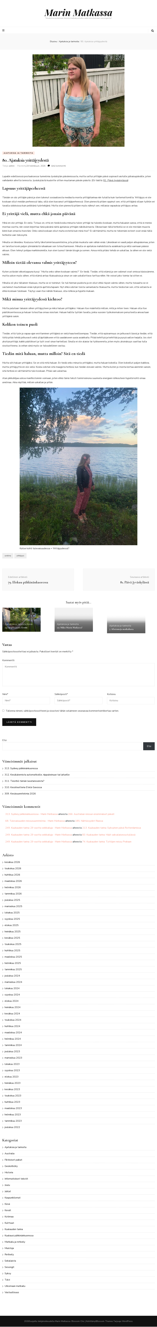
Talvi (7, 1280)
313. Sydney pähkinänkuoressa (21, 768)
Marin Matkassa (78, 12)
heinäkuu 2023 (13, 1083)
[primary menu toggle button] (3, 30)
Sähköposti (61, 694)
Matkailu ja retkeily (15, 1242)
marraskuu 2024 (13, 982)
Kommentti (8, 660)
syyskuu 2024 (12, 995)
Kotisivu (111, 694)
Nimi (5, 694)
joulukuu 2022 (12, 1127)
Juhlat (8, 1191)
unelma (8, 556)
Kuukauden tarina (14, 1229)
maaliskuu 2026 (13, 881)
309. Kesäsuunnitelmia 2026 (20, 794)
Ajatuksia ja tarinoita (18, 153)
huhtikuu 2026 (12, 875)
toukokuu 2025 (13, 944)
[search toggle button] (152, 31)
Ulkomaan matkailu (15, 1286)
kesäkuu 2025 (12, 938)
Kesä (29, 624)
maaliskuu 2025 (13, 957)
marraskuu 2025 (13, 906)
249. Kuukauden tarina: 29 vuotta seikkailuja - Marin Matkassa (38, 828)
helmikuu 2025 (13, 963)
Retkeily (9, 1255)
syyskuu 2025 (12, 919)
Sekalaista (10, 1261)
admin (12, 166)
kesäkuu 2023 (12, 1089)
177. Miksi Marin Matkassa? (69, 627)
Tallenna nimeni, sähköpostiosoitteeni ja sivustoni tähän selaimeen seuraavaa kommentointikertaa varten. (62, 711)
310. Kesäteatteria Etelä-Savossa (23, 787)
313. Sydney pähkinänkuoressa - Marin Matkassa (31, 814)
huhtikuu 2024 (12, 1026)
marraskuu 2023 (13, 1058)
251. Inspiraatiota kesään (16, 627)
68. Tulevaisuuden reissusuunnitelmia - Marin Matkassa (35, 821)
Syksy (8, 1273)
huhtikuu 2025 (12, 950)
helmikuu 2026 (13, 887)
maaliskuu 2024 (13, 1032)
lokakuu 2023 (12, 1064)
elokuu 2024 (12, 1001)
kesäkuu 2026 (12, 862)
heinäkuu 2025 (13, 931)
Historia (9, 1172)
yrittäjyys (20, 556)
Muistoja (9, 1248)
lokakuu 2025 (12, 912)
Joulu (7, 1185)
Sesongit (9, 1267)
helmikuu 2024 (13, 1039)
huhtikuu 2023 (12, 1102)
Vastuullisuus (12, 1292)
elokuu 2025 (12, 925)
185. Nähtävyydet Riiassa (89, 821)
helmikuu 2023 (13, 1114)
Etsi (4, 740)
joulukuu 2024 (12, 976)
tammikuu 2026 (13, 894)
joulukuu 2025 (12, 900)
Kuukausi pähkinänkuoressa (19, 1236)
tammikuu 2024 (13, 1045)
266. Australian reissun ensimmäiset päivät (91, 814)
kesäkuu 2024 (12, 1013)
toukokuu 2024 (13, 1020)
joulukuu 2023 (12, 1051)
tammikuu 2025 (13, 969)
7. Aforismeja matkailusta (121, 629)
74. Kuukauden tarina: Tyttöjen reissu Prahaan (106, 842)
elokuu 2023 (12, 1077)
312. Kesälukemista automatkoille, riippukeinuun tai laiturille (37, 775)
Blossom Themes (104, 1321)
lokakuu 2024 (12, 988)
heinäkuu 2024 (13, 1007)
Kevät (8, 1210)
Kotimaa (9, 1217)
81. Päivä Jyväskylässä (115, 180)
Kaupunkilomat (13, 1198)
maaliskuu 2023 (13, 1108)
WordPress (127, 1321)
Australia (9, 1154)
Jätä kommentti (58, 166)
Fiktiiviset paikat (13, 1160)
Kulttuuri (9, 1223)
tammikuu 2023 (13, 1121)
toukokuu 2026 (13, 868)
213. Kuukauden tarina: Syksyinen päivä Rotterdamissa (111, 828)
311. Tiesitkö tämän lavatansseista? (24, 781)
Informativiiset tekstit (16, 1179)
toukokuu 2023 (13, 1095)
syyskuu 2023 (12, 1070)
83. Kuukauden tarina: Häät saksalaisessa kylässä (108, 835)
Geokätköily (11, 1166)
